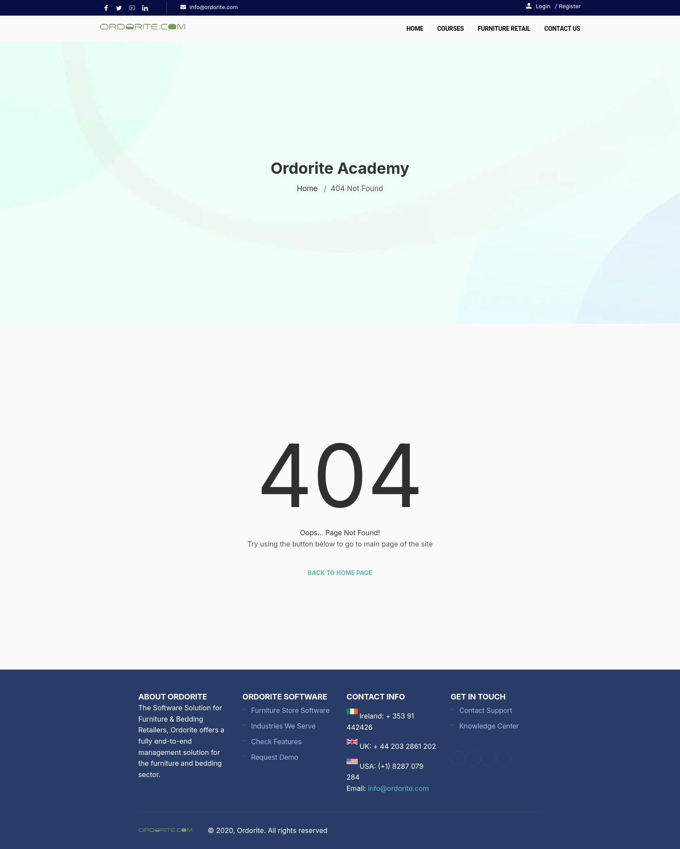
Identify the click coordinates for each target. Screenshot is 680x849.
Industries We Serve (283, 726)
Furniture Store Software (290, 710)
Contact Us (562, 28)
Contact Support (485, 710)
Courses (450, 28)
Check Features (276, 741)
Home (414, 28)
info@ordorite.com (398, 788)
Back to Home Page (340, 572)
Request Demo (274, 757)
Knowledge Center (489, 726)
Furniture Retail (503, 28)
